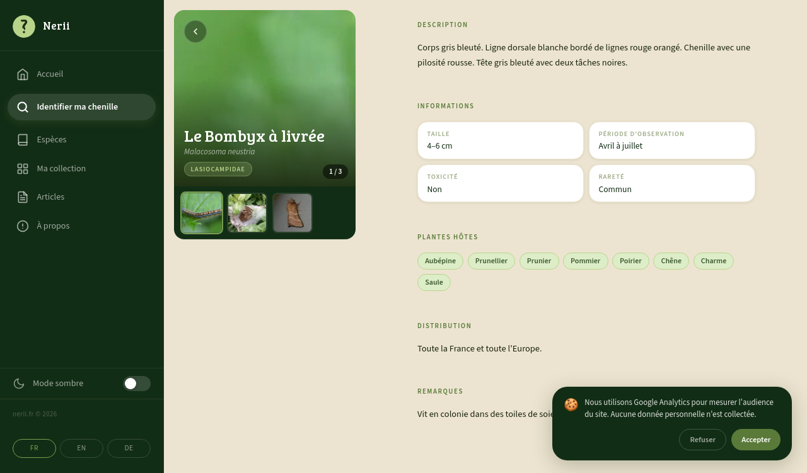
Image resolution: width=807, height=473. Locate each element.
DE (128, 448)
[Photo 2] (247, 213)
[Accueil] (81, 25)
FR (34, 448)
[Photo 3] (292, 213)
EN (81, 448)
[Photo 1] (201, 212)
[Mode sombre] (137, 383)
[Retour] (195, 31)
